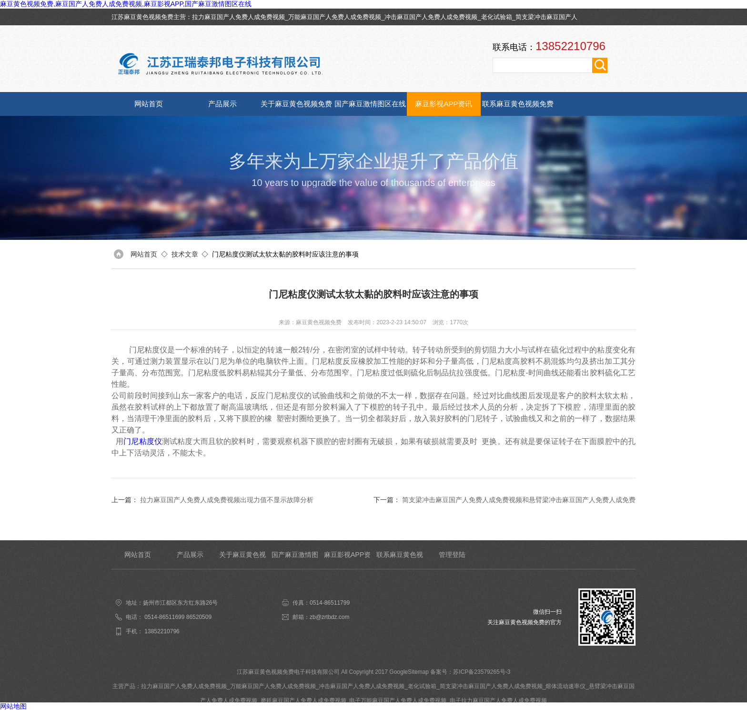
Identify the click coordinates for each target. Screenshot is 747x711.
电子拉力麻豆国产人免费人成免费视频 (498, 700)
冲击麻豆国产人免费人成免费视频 (430, 17)
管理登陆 (452, 554)
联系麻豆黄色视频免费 (518, 104)
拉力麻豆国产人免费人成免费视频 (238, 17)
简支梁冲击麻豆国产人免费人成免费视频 (491, 686)
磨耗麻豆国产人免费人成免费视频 (303, 700)
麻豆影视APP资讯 (443, 104)
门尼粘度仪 (142, 441)
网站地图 (13, 706)
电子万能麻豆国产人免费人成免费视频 (397, 700)
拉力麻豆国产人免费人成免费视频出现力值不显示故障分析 (226, 500)
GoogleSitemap (409, 672)
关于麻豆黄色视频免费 (296, 104)
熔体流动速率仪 (565, 686)
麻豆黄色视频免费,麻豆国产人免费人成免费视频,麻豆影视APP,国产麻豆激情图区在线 (126, 4)
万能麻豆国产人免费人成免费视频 (334, 17)
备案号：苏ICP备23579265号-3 (470, 672)
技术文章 (185, 254)
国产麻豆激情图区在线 (370, 104)
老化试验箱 (496, 17)
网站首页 (148, 104)
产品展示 (222, 104)
